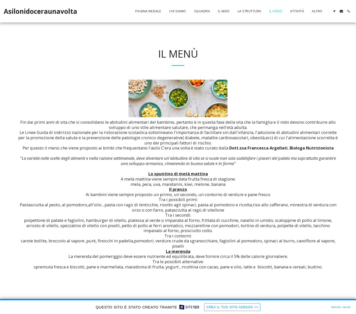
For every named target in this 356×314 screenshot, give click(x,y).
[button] (334, 11)
